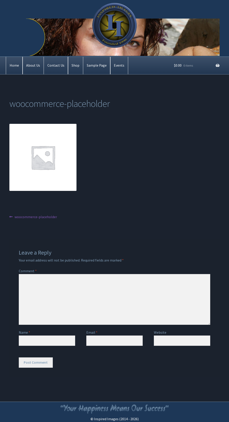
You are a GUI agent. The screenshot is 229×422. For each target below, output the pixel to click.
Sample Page (97, 65)
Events (119, 65)
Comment (28, 271)
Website (160, 332)
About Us (33, 65)
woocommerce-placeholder (35, 217)
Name (24, 332)
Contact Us (55, 65)
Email (92, 332)
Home (14, 65)
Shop (75, 65)
